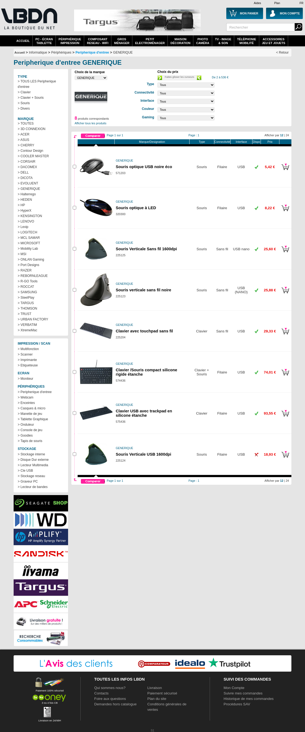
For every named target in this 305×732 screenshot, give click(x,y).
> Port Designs (28, 265)
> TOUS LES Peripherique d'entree (37, 84)
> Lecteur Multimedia (33, 465)
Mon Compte (234, 688)
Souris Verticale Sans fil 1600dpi (146, 249)
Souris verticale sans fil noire (143, 290)
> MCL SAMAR (29, 238)
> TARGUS (26, 303)
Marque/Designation (152, 141)
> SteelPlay (26, 297)
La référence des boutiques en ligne (28, 22)
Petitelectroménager (150, 41)
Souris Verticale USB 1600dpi (143, 454)
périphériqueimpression (70, 41)
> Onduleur (26, 425)
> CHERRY (26, 145)
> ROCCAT (26, 287)
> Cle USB (25, 470)
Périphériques (61, 52)
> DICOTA (25, 178)
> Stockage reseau (31, 476)
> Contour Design (30, 151)
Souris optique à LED (136, 208)
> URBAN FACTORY (33, 319)
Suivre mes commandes (243, 693)
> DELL (23, 172)
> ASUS (23, 140)
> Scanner (25, 354)
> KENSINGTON (30, 216)
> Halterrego (27, 194)
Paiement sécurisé (162, 693)
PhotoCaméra (202, 41)
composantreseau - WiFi (97, 41)
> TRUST (24, 314)
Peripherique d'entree (92, 52)
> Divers (24, 108)
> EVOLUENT (28, 183)
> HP (21, 205)
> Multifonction (28, 349)
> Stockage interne (31, 454)
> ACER (23, 134)
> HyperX (24, 210)
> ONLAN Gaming (31, 259)
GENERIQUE (123, 52)
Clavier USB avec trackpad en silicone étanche (144, 413)
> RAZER (25, 270)
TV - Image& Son (223, 41)
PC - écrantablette (44, 41)
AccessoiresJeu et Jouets (273, 41)
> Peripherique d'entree (35, 392)
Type (202, 141)
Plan (277, 3)
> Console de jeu (30, 430)
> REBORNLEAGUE (33, 276)
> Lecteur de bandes (33, 487)
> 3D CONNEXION (31, 129)
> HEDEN (25, 200)
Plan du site (156, 699)
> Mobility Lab (28, 249)
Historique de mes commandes (249, 699)
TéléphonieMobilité (246, 41)
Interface (241, 141)
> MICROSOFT (29, 243)
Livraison (154, 688)
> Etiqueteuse (28, 365)
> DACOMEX (27, 167)
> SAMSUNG (27, 292)
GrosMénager (121, 41)
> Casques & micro (31, 408)
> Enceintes (26, 403)
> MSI (22, 254)
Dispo (256, 141)
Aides (257, 3)
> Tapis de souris (30, 441)
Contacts (101, 693)
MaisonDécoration (180, 41)
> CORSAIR (26, 161)
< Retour (282, 52)
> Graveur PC (28, 481)
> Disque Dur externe (33, 460)
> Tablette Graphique (33, 419)
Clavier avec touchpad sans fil (144, 331)
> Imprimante (27, 360)
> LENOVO (26, 221)
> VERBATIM (27, 325)
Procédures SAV (237, 704)
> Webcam (25, 397)
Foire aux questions (110, 699)
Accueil (23, 40)
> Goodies (25, 435)
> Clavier (24, 92)
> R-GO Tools (28, 281)
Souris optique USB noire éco (144, 167)
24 (287, 135)
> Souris (24, 103)
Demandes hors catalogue (115, 704)
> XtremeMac (27, 330)
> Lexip (23, 227)
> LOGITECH (27, 232)
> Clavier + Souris (31, 98)
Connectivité (222, 141)
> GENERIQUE (29, 189)
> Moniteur (25, 379)
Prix (269, 141)
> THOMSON (27, 308)
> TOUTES (26, 123)
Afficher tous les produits (90, 123)
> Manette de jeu (30, 414)
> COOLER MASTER (33, 156)
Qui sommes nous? (110, 688)
